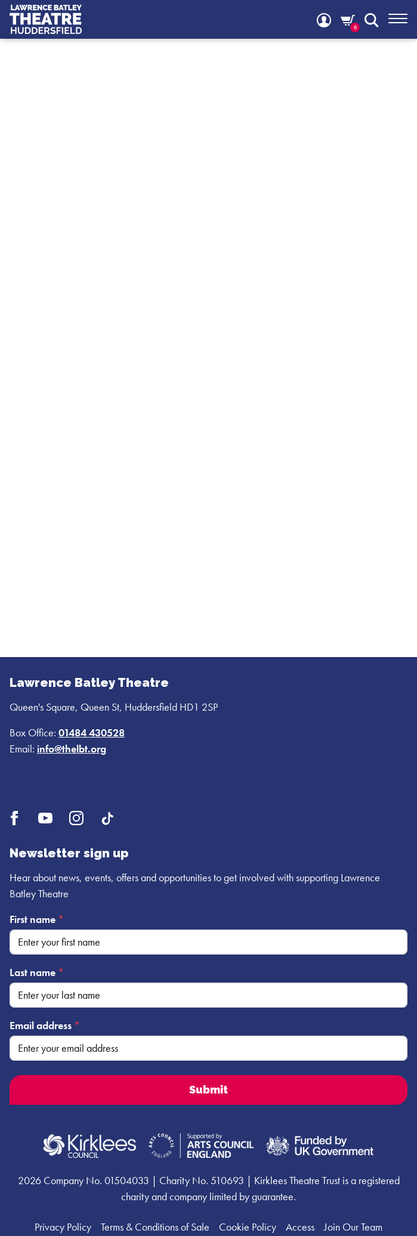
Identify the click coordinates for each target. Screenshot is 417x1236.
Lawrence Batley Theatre (89, 683)
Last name (37, 972)
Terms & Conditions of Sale (155, 1227)
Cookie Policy (247, 1227)
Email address (45, 1025)
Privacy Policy (63, 1227)
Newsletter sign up (69, 853)
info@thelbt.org (71, 748)
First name (37, 919)
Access (300, 1227)
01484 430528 (91, 732)
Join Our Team (353, 1227)
